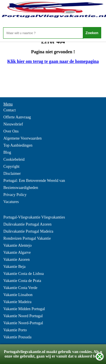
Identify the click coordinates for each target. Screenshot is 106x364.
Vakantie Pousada (17, 337)
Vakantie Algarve (17, 252)
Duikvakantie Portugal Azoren (27, 224)
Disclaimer (12, 173)
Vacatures (11, 202)
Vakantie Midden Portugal (24, 309)
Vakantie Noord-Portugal (23, 323)
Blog (7, 152)
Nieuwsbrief (13, 124)
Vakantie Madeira (17, 302)
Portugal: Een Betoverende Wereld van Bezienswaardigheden (34, 184)
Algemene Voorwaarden (22, 138)
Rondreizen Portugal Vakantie (27, 238)
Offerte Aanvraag (17, 117)
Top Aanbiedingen (18, 145)
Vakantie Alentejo (17, 245)
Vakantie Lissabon (18, 295)
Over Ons (11, 131)
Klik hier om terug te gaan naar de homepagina (53, 61)
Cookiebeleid (14, 159)
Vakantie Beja (14, 266)
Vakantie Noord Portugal (23, 316)
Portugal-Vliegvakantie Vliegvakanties (34, 217)
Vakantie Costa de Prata (22, 281)
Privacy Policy (15, 195)
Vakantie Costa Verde (20, 288)
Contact (9, 110)
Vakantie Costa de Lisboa (23, 274)
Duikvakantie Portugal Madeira (28, 231)
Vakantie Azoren (16, 259)
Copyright (11, 166)
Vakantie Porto (15, 330)
